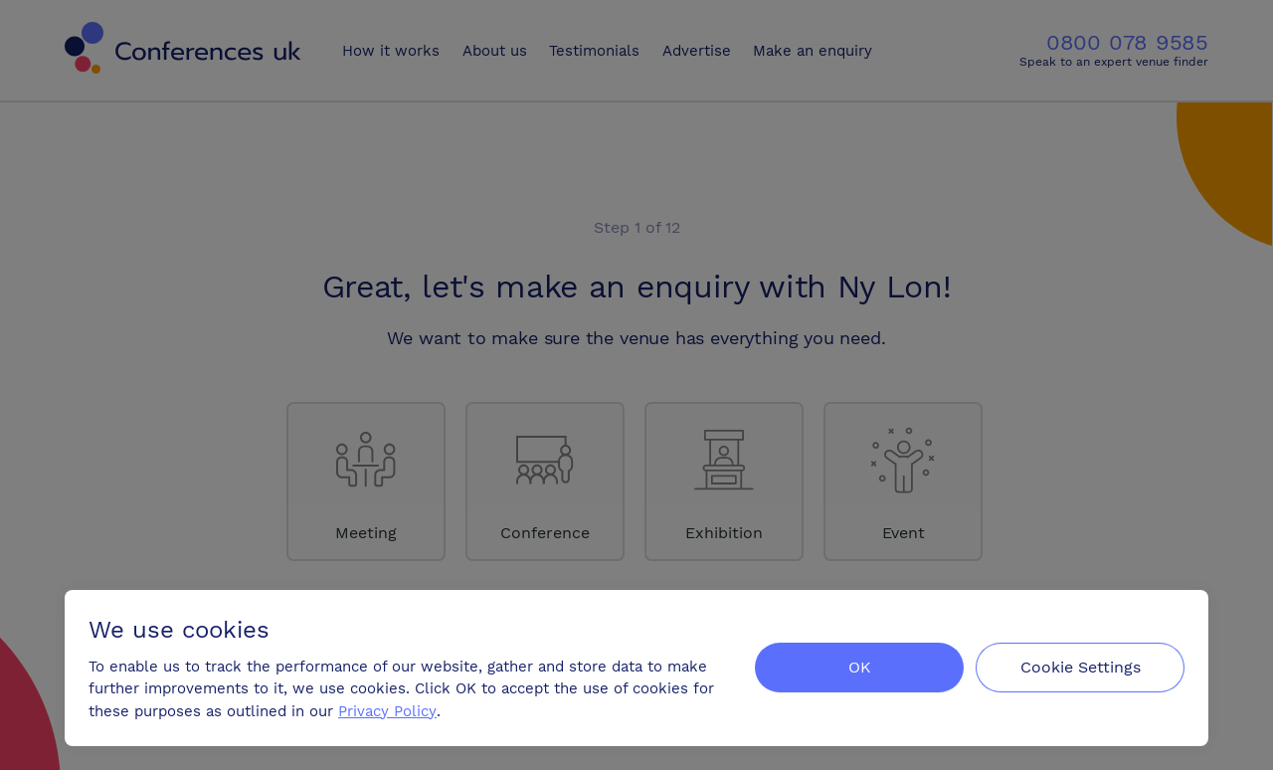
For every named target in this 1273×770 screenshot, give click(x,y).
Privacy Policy (387, 711)
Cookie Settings (1080, 667)
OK (859, 667)
